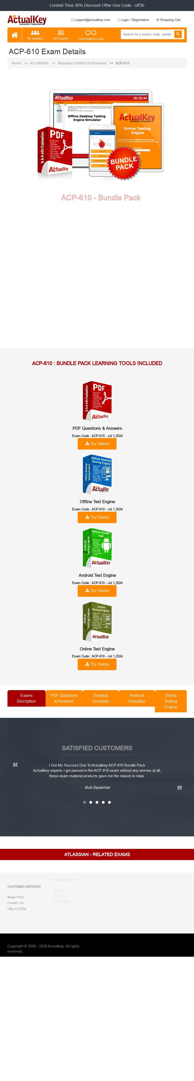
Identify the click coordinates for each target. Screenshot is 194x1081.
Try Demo (97, 443)
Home (16, 63)
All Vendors (35, 35)
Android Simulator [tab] (136, 698)
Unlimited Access (91, 36)
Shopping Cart (168, 20)
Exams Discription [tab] (26, 698)
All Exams (61, 35)
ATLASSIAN (40, 63)
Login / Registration (133, 20)
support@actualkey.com (90, 20)
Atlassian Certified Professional (82, 63)
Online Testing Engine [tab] (170, 701)
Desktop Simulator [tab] (100, 698)
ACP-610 (122, 63)
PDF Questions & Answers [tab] (64, 698)
